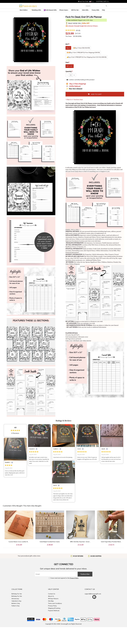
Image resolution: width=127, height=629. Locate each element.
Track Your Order (83, 1)
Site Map (51, 601)
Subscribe (85, 574)
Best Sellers (24, 10)
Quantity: (69, 71)
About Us (51, 596)
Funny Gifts (96, 10)
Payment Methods (53, 610)
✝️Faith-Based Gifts (50, 10)
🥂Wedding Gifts (35, 10)
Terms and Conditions (55, 603)
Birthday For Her (17, 594)
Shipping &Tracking (54, 608)
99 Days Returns (53, 598)
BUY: (68, 44)
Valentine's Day (16, 601)
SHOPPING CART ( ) (102, 1)
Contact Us (51, 594)
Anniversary (15, 598)
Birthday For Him (17, 596)
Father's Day (15, 606)
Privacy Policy (74, 578)
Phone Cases (64, 10)
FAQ (103, 10)
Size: (68, 62)
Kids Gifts (85, 10)
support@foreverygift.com (93, 594)
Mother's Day (16, 603)
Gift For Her (75, 10)
